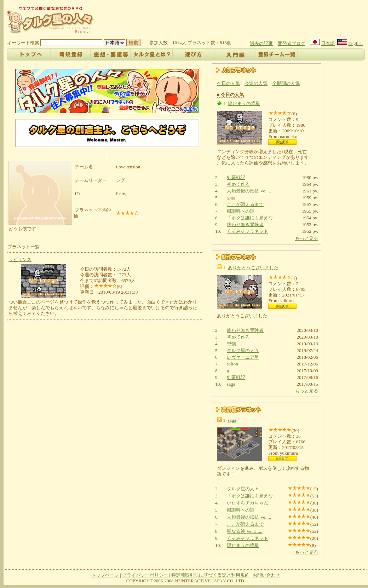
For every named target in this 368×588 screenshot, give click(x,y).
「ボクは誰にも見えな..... (253, 217)
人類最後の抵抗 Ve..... (249, 191)
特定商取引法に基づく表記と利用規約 (210, 575)
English (355, 43)
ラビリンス (19, 259)
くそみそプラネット (247, 231)
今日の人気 (228, 83)
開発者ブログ (291, 43)
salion (232, 364)
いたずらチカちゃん (247, 503)
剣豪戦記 (236, 177)
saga (231, 197)
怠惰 (231, 343)
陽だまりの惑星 (244, 103)
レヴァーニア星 (243, 357)
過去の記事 (261, 43)
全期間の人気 (286, 83)
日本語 (328, 43)
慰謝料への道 (240, 211)
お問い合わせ (266, 575)
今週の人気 (256, 83)
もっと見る (306, 238)
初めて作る (238, 184)
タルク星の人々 (243, 350)
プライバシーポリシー (145, 575)
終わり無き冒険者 (245, 224)
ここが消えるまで (245, 204)
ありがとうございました (253, 267)
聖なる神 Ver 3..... (245, 531)
